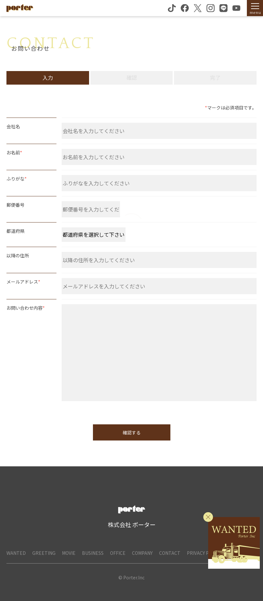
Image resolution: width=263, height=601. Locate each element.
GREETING (44, 553)
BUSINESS (93, 553)
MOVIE (69, 553)
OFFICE (118, 553)
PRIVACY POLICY (204, 553)
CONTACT (169, 553)
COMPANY (142, 553)
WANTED (16, 553)
